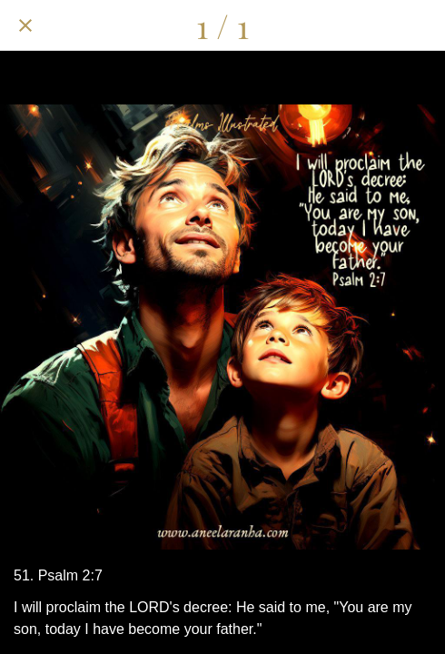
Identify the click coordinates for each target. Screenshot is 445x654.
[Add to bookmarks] (419, 25)
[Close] (25, 25)
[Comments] (372, 25)
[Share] (325, 25)
